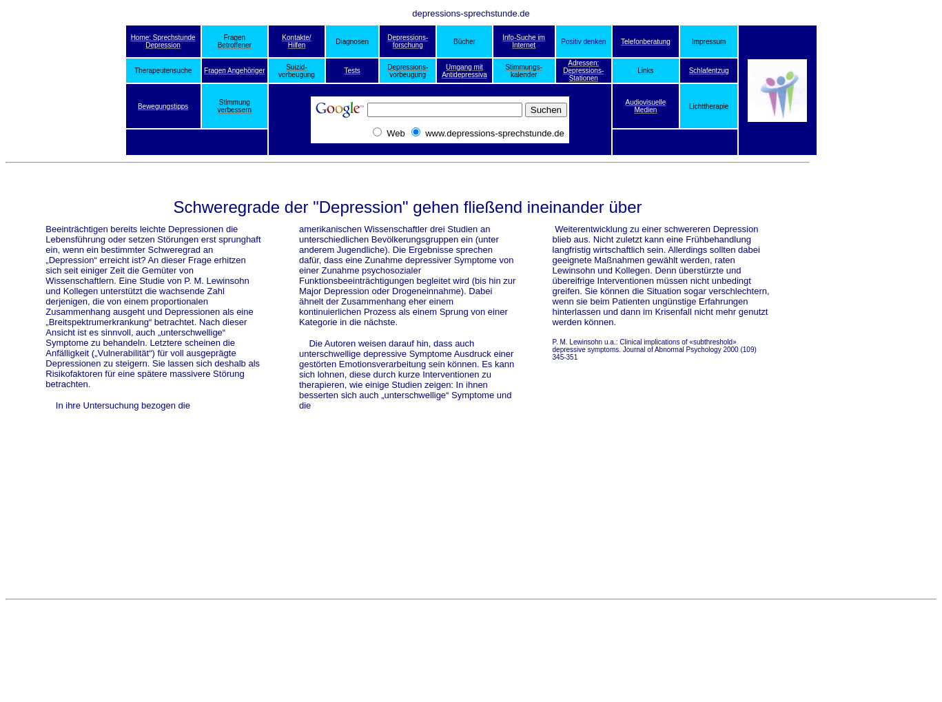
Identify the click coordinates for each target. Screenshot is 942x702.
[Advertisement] (881, 363)
